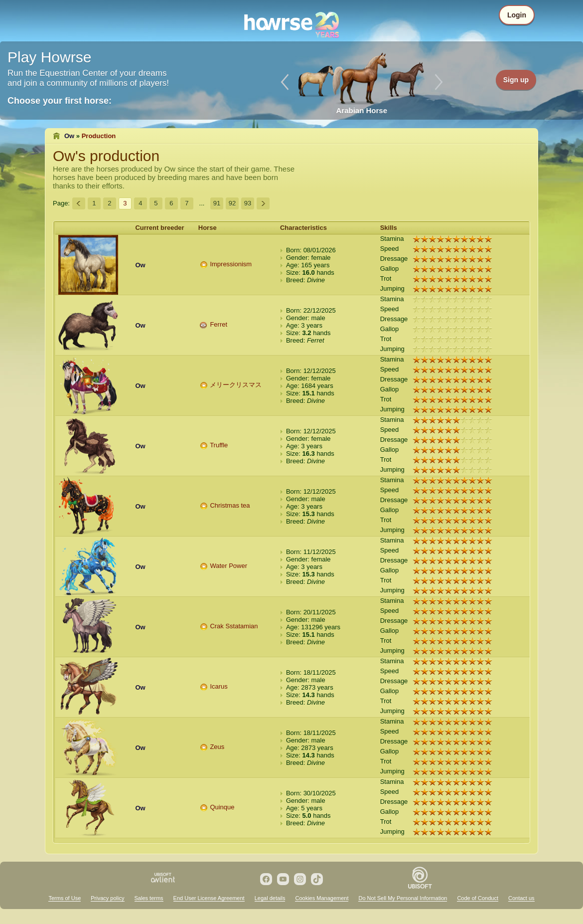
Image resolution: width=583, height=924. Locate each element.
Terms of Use (64, 898)
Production (99, 136)
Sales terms (149, 898)
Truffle (219, 445)
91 (216, 203)
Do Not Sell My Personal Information (402, 898)
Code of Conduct (477, 898)
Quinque (222, 807)
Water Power (228, 565)
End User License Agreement (209, 898)
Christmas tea (230, 505)
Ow (69, 136)
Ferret (218, 324)
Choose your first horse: (59, 101)
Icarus (218, 686)
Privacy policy (107, 898)
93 (247, 203)
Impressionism (231, 264)
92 (232, 203)
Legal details (270, 898)
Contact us (521, 898)
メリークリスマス (236, 384)
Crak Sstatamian (234, 626)
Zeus (217, 746)
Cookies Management (321, 898)
